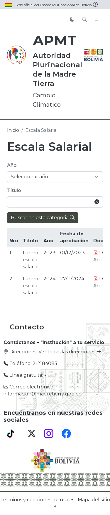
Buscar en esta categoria (43, 217)
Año (12, 165)
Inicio (13, 130)
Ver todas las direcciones (69, 352)
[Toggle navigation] (97, 19)
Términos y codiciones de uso (37, 499)
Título (14, 190)
